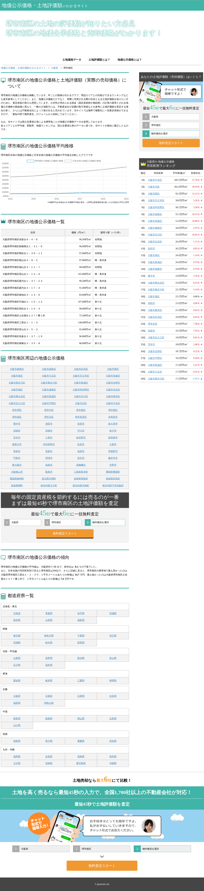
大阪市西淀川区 (17, 383)
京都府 (48, 696)
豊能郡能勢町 (17, 478)
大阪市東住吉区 (17, 396)
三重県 (80, 680)
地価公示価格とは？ (130, 59)
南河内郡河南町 (81, 485)
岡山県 (80, 718)
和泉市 (16, 451)
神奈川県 (49, 635)
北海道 (16, 613)
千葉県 (80, 635)
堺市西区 (113, 410)
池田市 (48, 424)
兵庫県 (80, 696)
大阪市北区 (81, 403)
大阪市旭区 (17, 389)
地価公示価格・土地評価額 (45, 5)
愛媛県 (80, 741)
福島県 (80, 620)
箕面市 (48, 451)
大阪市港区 (17, 376)
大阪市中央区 (113, 403)
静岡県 (112, 680)
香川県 (48, 741)
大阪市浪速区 (113, 376)
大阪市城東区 (49, 389)
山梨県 (16, 658)
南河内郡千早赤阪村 (113, 485)
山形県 (48, 620)
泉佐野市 (81, 437)
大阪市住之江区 (17, 403)
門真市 (16, 458)
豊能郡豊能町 (113, 472)
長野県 (48, 658)
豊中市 (16, 424)
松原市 (80, 444)
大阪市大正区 (49, 376)
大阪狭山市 (17, 472)
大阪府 (16, 696)
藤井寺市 (113, 458)
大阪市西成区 (49, 396)
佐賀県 (48, 756)
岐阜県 (48, 680)
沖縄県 (112, 763)
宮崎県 (48, 763)
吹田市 (80, 424)
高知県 (112, 741)
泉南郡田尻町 (113, 478)
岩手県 (80, 613)
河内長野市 (49, 444)
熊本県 (112, 756)
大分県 (16, 763)
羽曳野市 (113, 451)
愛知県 (16, 680)
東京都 (16, 635)
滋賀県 (16, 703)
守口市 (80, 430)
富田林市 (113, 437)
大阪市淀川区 (81, 396)
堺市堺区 (17, 410)
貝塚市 (48, 430)
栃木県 (48, 642)
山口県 (16, 725)
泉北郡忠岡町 (49, 478)
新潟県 (80, 658)
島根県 (48, 718)
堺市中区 (49, 410)
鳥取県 (16, 718)
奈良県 (112, 696)
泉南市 (48, 465)
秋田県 (16, 620)
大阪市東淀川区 (49, 383)
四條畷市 (81, 465)
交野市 (112, 465)
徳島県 (16, 741)
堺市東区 (81, 410)
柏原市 (80, 451)
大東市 (112, 444)
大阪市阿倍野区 (81, 389)
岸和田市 (113, 417)
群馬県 (80, 642)
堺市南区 (17, 417)
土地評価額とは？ (99, 59)
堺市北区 (49, 417)
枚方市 (112, 430)
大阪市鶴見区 (113, 396)
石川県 (16, 665)
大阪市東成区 (81, 383)
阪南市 (48, 472)
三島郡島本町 (81, 472)
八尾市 (48, 437)
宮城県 (112, 613)
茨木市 (16, 437)
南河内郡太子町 (49, 485)
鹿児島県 (81, 763)
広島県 (112, 718)
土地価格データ (71, 59)
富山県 (112, 658)
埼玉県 (112, 635)
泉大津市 (113, 424)
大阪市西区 (113, 369)
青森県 (48, 613)
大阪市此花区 (81, 369)
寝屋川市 (17, 444)
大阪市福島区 (49, 369)
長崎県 (80, 756)
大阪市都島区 (17, 369)
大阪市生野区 (113, 383)
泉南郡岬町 (17, 485)
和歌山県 (49, 703)
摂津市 (48, 458)
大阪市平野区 (49, 403)
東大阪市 (17, 465)
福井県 (48, 665)
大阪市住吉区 (113, 389)
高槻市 (16, 430)
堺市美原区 (81, 417)
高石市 (80, 458)
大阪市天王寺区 (81, 376)
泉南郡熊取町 (81, 478)
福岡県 (16, 756)
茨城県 (16, 642)
